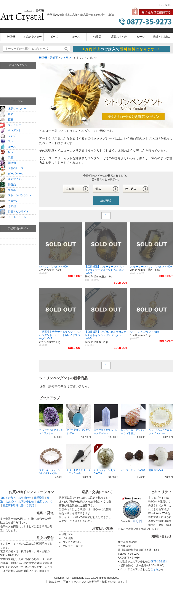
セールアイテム (13, 217)
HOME (11, 36)
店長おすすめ (119, 36)
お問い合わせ (26, 501)
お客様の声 (24, 497)
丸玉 (6, 141)
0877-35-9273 (159, 561)
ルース (76, 36)
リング (8, 135)
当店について (44, 501)
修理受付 (39, 497)
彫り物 (8, 162)
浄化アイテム (12, 179)
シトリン (66, 57)
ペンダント (10, 130)
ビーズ (54, 36)
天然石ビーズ (12, 168)
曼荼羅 (8, 189)
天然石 (54, 57)
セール (140, 36)
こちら (154, 569)
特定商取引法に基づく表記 (18, 505)
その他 (8, 206)
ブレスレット (12, 124)
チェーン (9, 200)
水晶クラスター (33, 36)
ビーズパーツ (12, 173)
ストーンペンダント (15, 195)
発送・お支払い (162, 36)
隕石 (6, 157)
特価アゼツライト (14, 211)
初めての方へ (8, 497)
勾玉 (6, 152)
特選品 (97, 36)
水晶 (6, 114)
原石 (6, 119)
